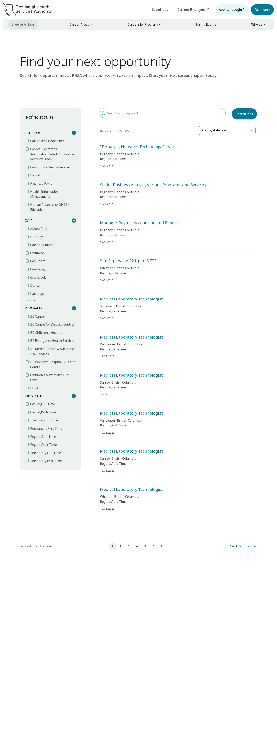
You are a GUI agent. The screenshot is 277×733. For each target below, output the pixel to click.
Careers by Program (142, 24)
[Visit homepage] (27, 9)
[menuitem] (23, 24)
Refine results (39, 117)
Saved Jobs (157, 9)
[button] (91, 24)
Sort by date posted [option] (217, 130)
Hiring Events (206, 24)
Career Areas (79, 24)
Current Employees (189, 9)
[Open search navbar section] (261, 9)
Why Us (256, 24)
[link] (80, 24)
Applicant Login (227, 9)
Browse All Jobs (23, 24)
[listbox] (227, 130)
